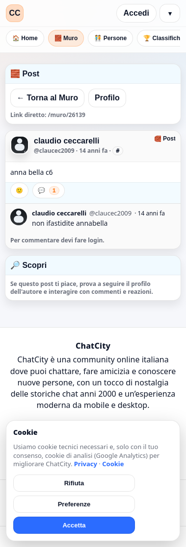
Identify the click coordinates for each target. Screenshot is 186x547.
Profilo (107, 98)
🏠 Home (25, 38)
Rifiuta (74, 483)
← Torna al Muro (47, 98)
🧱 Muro (66, 38)
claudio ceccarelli (66, 141)
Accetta (73, 525)
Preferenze (74, 504)
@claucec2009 (54, 150)
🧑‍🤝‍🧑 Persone (110, 38)
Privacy (85, 463)
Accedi (136, 13)
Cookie (113, 463)
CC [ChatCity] (14, 13)
